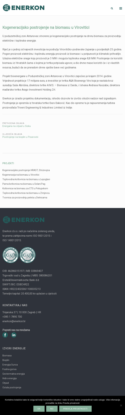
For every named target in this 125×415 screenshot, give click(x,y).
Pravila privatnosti (75, 409)
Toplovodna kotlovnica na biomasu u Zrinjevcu (26, 193)
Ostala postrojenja (11, 387)
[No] (121, 405)
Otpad (5, 383)
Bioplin (5, 360)
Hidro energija (9, 378)
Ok (39, 409)
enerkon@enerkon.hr (14, 321)
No (52, 409)
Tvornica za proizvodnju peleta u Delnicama (24, 197)
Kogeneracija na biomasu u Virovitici (20, 174)
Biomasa (7, 355)
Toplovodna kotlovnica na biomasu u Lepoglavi (26, 179)
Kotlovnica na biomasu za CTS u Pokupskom (25, 188)
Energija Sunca (10, 364)
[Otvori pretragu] (112, 8)
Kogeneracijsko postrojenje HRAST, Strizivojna (26, 170)
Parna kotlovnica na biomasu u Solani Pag (23, 184)
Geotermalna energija (13, 373)
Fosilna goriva (9, 369)
